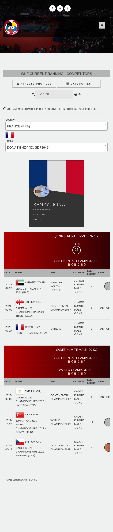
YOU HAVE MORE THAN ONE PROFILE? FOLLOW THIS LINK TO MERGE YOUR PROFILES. (49, 109)
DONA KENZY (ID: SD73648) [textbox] (28, 147)
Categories (78, 83)
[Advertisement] (56, 506)
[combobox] (56, 126)
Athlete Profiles (34, 83)
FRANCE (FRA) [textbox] (18, 126)
